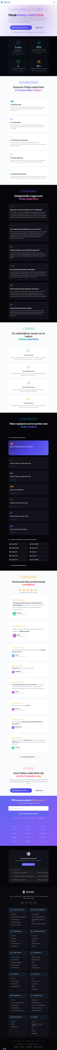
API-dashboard (14, 983)
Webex (33, 986)
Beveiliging (34, 1033)
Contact (33, 1030)
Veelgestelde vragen (36, 1002)
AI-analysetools (35, 914)
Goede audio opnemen (37, 1010)
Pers (33, 1028)
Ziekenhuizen (35, 965)
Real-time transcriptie (16, 924)
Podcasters (34, 941)
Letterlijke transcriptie (16, 922)
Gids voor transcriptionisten (17, 1010)
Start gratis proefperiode (20, 27)
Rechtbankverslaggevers (16, 962)
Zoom (33, 978)
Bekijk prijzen (40, 27)
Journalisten (34, 935)
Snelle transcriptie (15, 919)
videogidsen (38, 860)
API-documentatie (15, 981)
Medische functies (36, 959)
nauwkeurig (26, 898)
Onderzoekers (35, 938)
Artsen (33, 962)
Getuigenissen (14, 1026)
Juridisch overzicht (15, 957)
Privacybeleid (29, 1046)
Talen (12, 1000)
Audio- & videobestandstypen (17, 1002)
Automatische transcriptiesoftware (18, 917)
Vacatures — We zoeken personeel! (37, 1024)
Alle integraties (35, 989)
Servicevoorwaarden (38, 1046)
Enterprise (13, 935)
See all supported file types (19, 565)
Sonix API (13, 978)
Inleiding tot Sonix (15, 1005)
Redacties (13, 941)
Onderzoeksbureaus (15, 943)
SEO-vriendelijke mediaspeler (38, 917)
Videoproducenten (36, 943)
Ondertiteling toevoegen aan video (38, 920)
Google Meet (34, 983)
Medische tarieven (36, 967)
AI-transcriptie (41, 896)
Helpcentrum (26, 860)
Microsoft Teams (35, 981)
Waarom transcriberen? (37, 1008)
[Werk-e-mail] (28, 808)
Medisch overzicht (36, 957)
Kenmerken (13, 914)
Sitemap (22, 1046)
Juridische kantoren (15, 965)
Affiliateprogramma (15, 986)
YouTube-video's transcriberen (38, 923)
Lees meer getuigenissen (28, 756)
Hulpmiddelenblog (15, 1008)
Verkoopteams (14, 946)
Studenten (34, 946)
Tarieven (13, 1021)
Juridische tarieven (15, 967)
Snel (46, 896)
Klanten (13, 1024)
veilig (32, 898)
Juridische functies (15, 959)
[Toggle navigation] (54, 2)
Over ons (34, 1021)
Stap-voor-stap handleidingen (38, 1005)
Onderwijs (13, 938)
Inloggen (16, 1046)
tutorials (31, 860)
